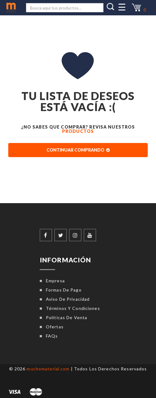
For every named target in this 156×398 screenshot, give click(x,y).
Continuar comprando (78, 150)
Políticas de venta (66, 317)
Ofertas (55, 326)
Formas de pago (64, 289)
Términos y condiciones (73, 308)
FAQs (52, 335)
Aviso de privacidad (68, 299)
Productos (78, 131)
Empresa (55, 280)
